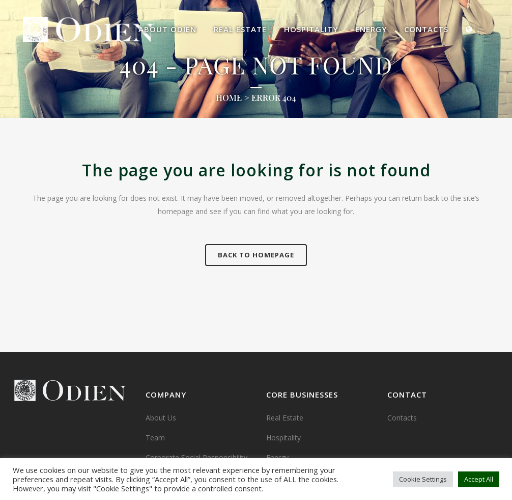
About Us (161, 418)
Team (155, 437)
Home (229, 97)
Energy (277, 457)
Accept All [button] (478, 479)
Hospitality (283, 437)
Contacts (402, 418)
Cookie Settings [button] (423, 479)
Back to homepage (256, 254)
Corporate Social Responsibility (196, 457)
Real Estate (284, 418)
